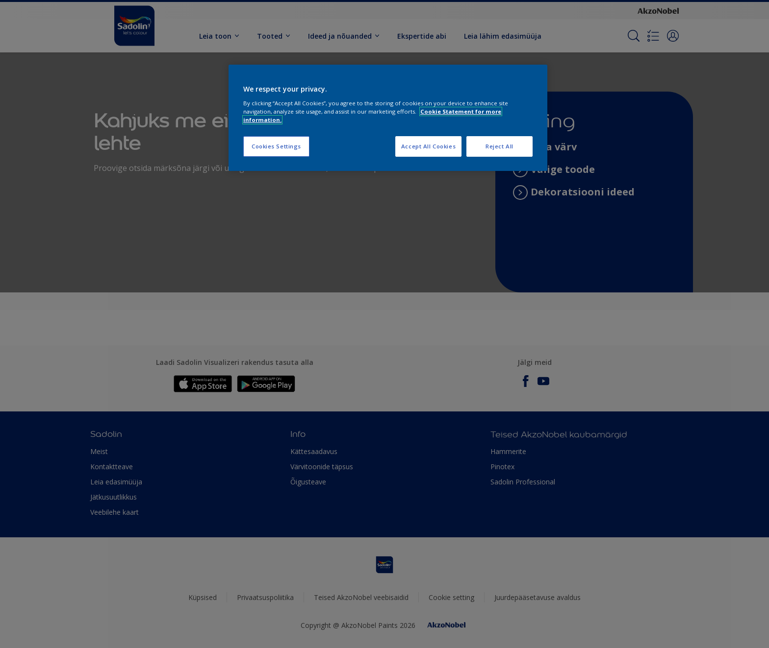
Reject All (499, 146)
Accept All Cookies (428, 146)
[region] (388, 118)
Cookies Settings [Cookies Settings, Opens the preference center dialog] (276, 146)
